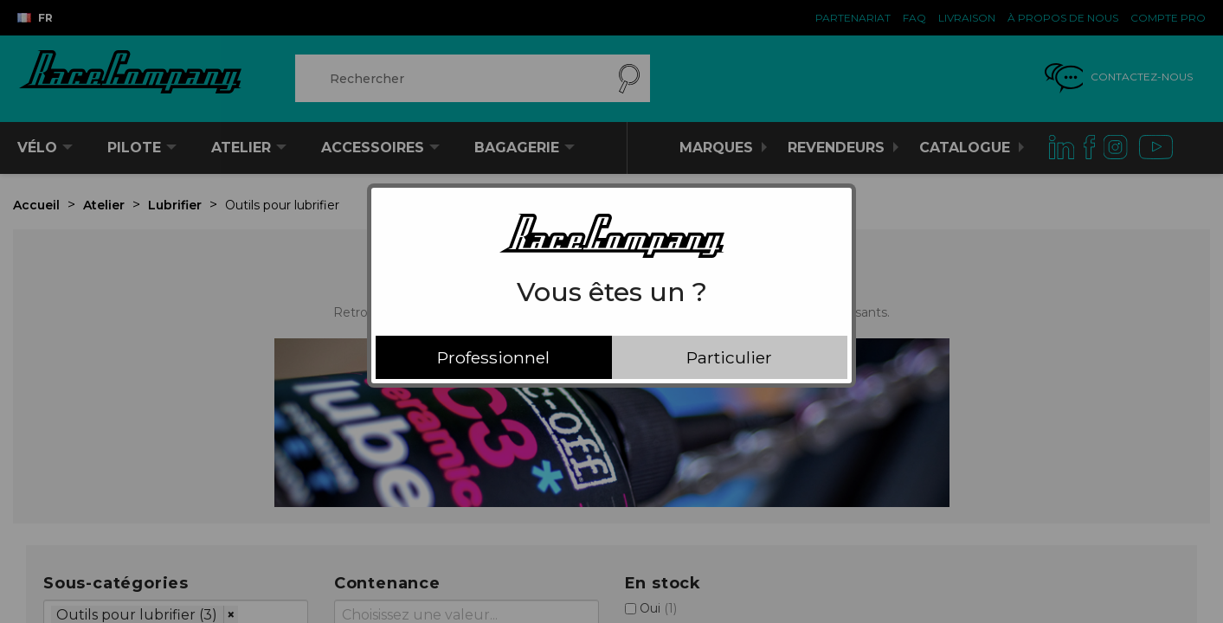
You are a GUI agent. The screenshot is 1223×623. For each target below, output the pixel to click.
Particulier (729, 357)
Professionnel (493, 357)
